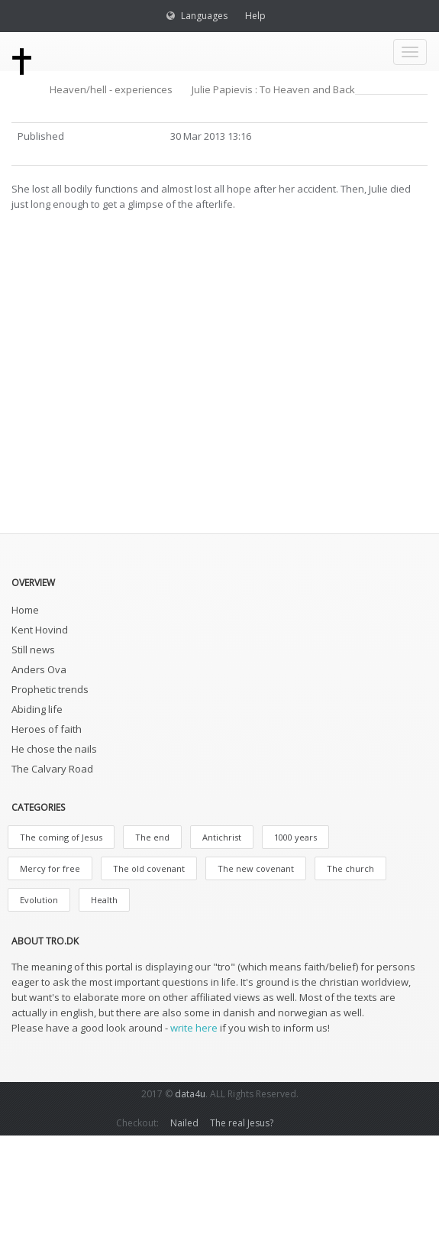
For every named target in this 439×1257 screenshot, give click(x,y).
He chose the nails (54, 749)
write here (194, 1028)
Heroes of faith (46, 729)
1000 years (295, 837)
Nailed (184, 1122)
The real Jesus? (241, 1122)
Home (25, 610)
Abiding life (37, 709)
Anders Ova (38, 669)
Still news (33, 649)
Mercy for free (50, 868)
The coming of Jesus (61, 837)
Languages (204, 15)
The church (350, 868)
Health (104, 899)
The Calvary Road (52, 769)
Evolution (39, 899)
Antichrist (221, 837)
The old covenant (149, 868)
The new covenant (256, 868)
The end (152, 837)
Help (255, 15)
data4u (190, 1093)
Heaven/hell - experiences (111, 89)
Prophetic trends (50, 689)
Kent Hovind (39, 630)
